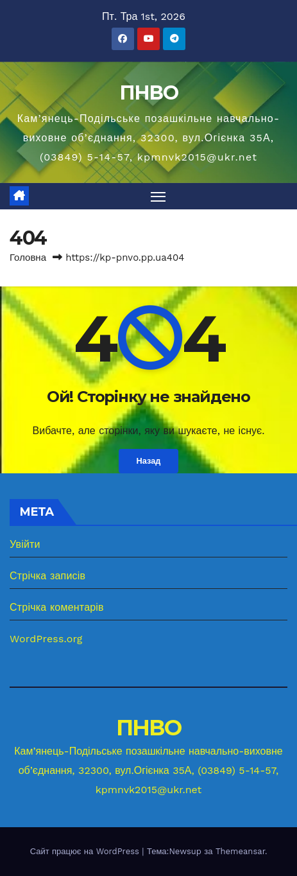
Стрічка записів (47, 576)
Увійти (25, 544)
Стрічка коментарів (57, 607)
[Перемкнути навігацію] (158, 197)
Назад (149, 461)
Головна (28, 257)
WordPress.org (46, 639)
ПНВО (148, 93)
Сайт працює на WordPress (86, 851)
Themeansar (240, 851)
